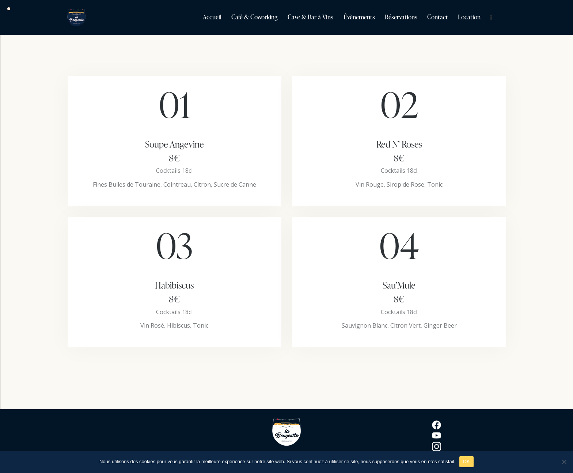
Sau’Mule (399, 292)
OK (466, 461)
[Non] (564, 461)
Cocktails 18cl (174, 171)
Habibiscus (174, 292)
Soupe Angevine (174, 151)
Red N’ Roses (399, 151)
